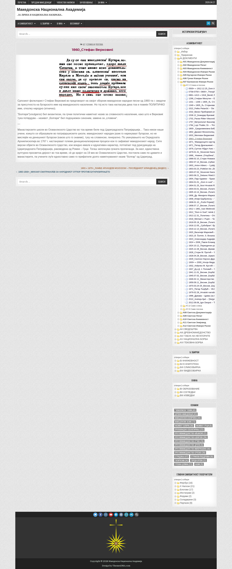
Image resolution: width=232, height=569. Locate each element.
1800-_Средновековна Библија (204, 128)
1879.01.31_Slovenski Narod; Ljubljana (207, 152)
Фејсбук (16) (186, 483)
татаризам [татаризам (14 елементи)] (181, 460)
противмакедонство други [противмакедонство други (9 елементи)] (189, 444)
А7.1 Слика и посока (93, 44)
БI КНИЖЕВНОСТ (189, 360)
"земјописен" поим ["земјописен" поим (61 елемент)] (185, 410)
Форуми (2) (185, 496)
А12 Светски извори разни (197, 326)
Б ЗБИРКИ (45, 23)
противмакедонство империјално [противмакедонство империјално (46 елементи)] (192, 448)
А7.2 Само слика (194, 306)
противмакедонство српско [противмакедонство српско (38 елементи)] (190, 452)
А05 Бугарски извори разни (197, 75)
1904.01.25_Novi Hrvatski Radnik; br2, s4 (208, 185)
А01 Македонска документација (199, 61)
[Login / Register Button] (208, 23)
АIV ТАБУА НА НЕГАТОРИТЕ (195, 336)
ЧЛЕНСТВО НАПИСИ (66, 2)
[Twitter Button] (95, 515)
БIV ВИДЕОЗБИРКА (190, 370)
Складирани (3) (188, 499)
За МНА (101, 2)
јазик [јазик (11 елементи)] (199, 464)
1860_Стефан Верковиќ (92, 50)
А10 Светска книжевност (196, 319)
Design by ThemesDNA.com (116, 566)
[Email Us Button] (126, 515)
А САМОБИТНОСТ (25, 23)
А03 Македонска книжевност (198, 68)
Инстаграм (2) (187, 493)
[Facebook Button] (100, 515)
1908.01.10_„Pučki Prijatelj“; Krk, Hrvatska (208, 202)
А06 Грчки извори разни (195, 78)
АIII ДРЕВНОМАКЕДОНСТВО (195, 332)
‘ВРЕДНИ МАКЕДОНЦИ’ (41, 2)
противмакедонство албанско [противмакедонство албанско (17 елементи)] (191, 433)
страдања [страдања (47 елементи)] (181, 456)
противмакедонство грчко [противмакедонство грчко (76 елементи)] (189, 441)
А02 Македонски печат (194, 65)
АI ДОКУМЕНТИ (188, 58)
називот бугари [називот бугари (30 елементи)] (184, 425)
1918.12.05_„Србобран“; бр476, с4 (205, 225)
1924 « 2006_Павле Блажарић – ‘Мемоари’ (209, 242)
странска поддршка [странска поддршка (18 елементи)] (202, 456)
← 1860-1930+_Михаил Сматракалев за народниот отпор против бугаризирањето (63, 172)
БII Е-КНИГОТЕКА (189, 364)
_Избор (184, 51)
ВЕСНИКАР (75, 23)
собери (185, 48)
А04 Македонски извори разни (199, 72)
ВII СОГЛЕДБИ (187, 392)
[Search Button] (213, 23)
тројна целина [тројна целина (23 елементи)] (183, 464)
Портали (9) (186, 503)
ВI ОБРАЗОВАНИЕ (190, 388)
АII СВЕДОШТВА (189, 329)
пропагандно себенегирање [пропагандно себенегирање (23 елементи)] (189, 429)
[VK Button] (121, 515)
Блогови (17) (186, 489)
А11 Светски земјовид (194, 322)
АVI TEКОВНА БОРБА (191, 342)
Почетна (22, 2)
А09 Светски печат (192, 316)
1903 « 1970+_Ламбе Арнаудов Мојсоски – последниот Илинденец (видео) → (125, 168)
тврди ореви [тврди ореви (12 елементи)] (198, 460)
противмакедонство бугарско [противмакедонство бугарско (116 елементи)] (191, 437)
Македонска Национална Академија (51, 9)
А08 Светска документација (197, 312)
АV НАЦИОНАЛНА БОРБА (194, 339)
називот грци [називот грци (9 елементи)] (204, 425)
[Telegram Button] (116, 515)
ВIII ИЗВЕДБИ (187, 395)
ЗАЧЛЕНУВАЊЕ (86, 2)
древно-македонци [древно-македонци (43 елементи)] (186, 414)
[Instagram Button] (106, 515)
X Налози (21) (187, 486)
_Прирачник (186, 55)
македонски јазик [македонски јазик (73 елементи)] (185, 421)
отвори (177, 48)
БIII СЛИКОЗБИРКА (190, 367)
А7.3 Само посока (194, 309)
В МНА (60, 23)
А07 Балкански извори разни (198, 82)
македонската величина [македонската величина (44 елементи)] (188, 417)
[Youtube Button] (111, 515)
